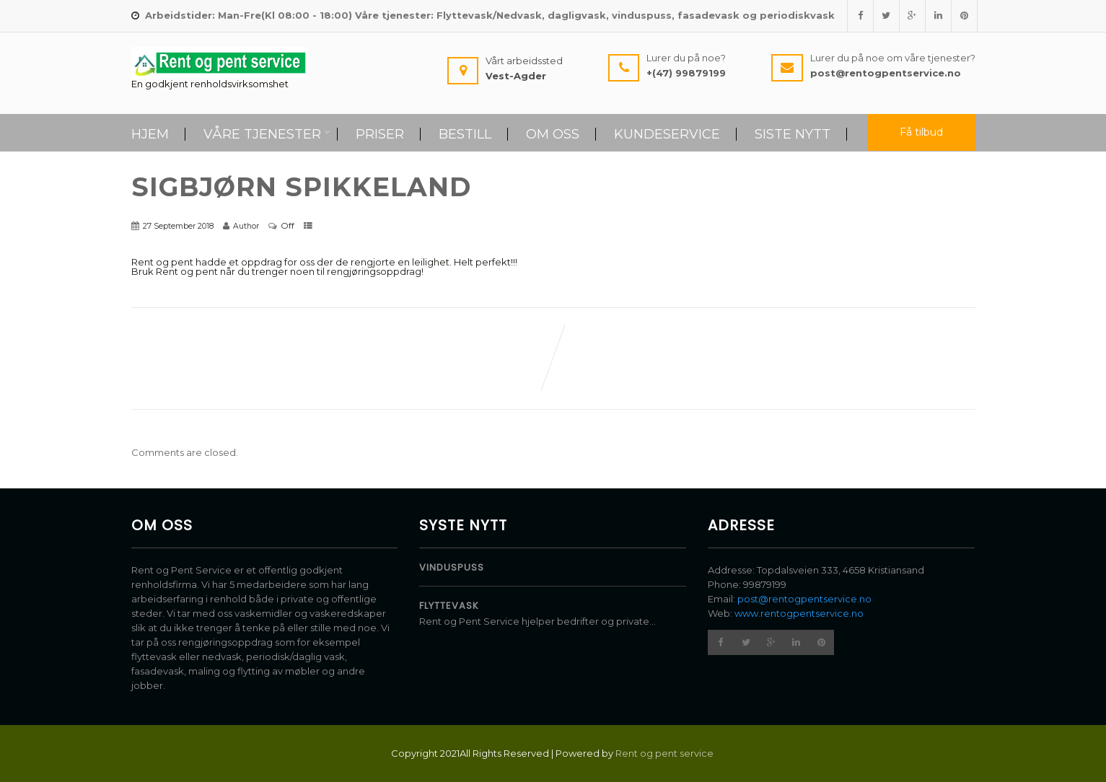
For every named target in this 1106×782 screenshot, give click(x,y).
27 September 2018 (178, 226)
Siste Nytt (792, 134)
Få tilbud (921, 132)
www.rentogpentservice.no (799, 613)
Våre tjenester (266, 134)
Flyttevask (449, 605)
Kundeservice (667, 134)
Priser (380, 134)
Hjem (150, 134)
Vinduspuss (451, 567)
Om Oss (552, 134)
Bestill (465, 134)
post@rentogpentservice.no (804, 599)
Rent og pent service (665, 753)
